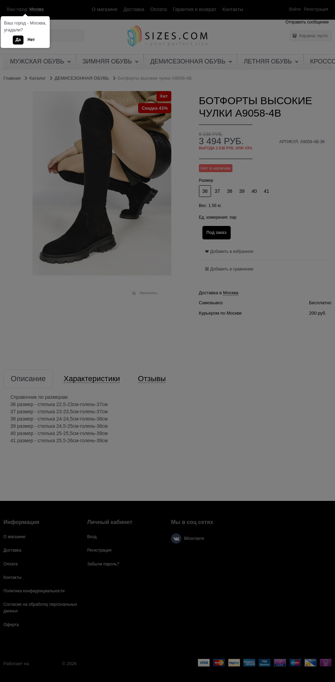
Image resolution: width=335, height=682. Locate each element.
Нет (31, 39)
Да (18, 39)
